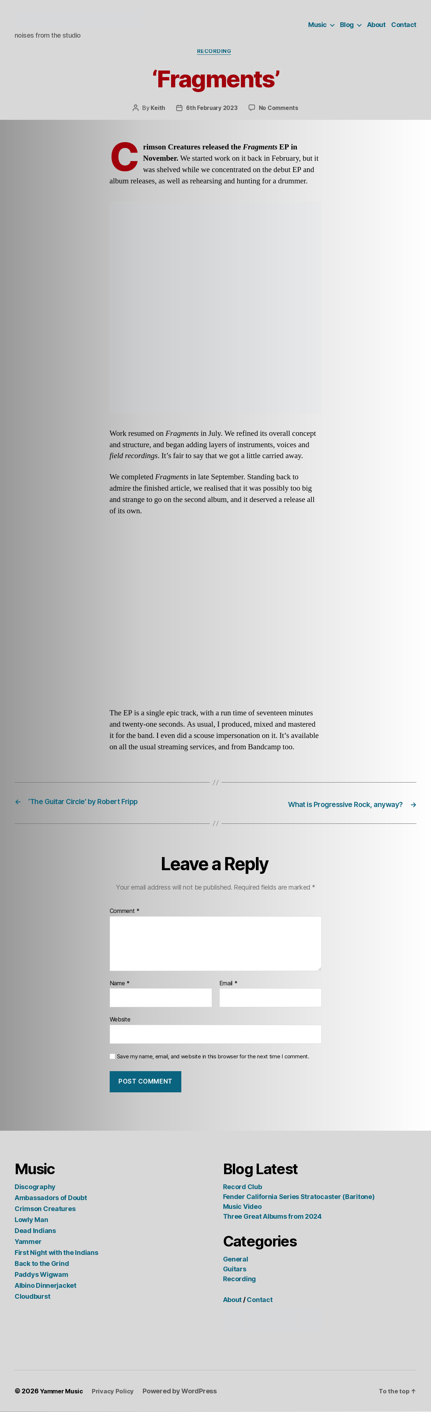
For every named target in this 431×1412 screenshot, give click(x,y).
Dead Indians (35, 1231)
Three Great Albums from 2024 (272, 1217)
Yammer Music (63, 1391)
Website (120, 1020)
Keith (157, 109)
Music (317, 24)
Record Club (242, 1187)
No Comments (279, 109)
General (235, 1259)
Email (228, 984)
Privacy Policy (118, 1391)
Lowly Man (31, 1220)
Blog (347, 24)
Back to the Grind (42, 1264)
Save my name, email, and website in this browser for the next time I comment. (213, 1057)
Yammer (28, 1242)
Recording (215, 52)
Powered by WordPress (186, 1391)
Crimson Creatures (45, 1209)
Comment (125, 911)
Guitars (234, 1269)
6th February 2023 (212, 109)
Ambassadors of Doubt (51, 1198)
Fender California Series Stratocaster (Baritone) (299, 1197)
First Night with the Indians (56, 1253)
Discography (35, 1187)
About (376, 24)
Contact (403, 24)
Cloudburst (32, 1297)
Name (120, 984)
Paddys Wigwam (41, 1275)
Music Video (242, 1207)
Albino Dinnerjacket (45, 1286)
